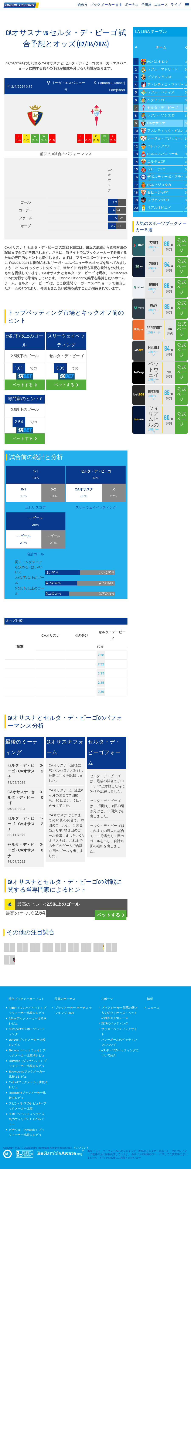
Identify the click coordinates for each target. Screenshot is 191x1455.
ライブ (176, 4)
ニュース (161, 4)
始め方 (82, 4)
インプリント (81, 1147)
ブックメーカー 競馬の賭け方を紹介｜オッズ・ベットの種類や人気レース (119, 1013)
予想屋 (146, 4)
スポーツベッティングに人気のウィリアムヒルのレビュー (27, 1119)
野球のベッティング (114, 1023)
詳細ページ (154, 248)
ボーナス (132, 4)
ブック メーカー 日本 (106, 4)
